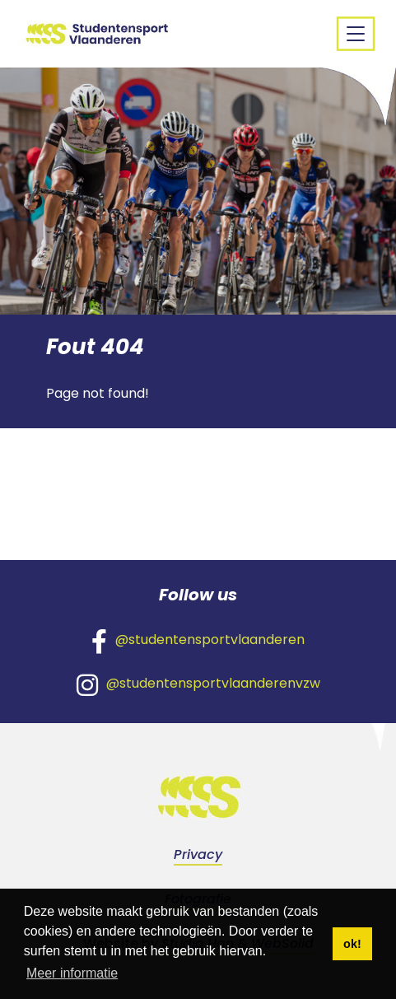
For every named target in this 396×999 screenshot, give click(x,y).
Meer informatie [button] (72, 973)
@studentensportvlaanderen (198, 640)
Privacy (198, 854)
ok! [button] (352, 943)
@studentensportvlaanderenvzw (198, 684)
